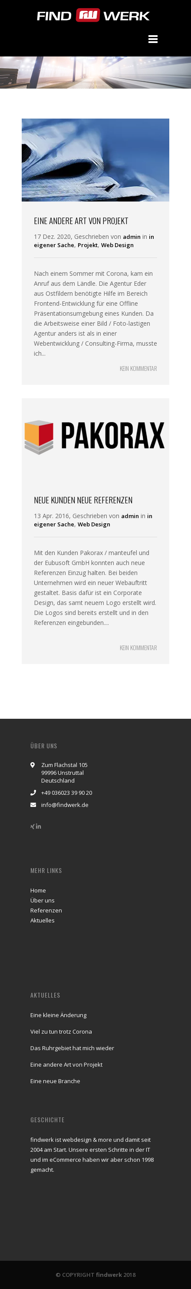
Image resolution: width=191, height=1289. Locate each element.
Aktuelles (42, 920)
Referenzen (46, 910)
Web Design (117, 245)
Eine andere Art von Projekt (81, 220)
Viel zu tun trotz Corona (61, 1031)
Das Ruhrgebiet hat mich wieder (72, 1048)
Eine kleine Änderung (58, 1015)
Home (38, 890)
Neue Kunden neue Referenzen (83, 499)
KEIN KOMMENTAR (138, 368)
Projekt (88, 245)
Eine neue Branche (55, 1081)
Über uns (42, 900)
